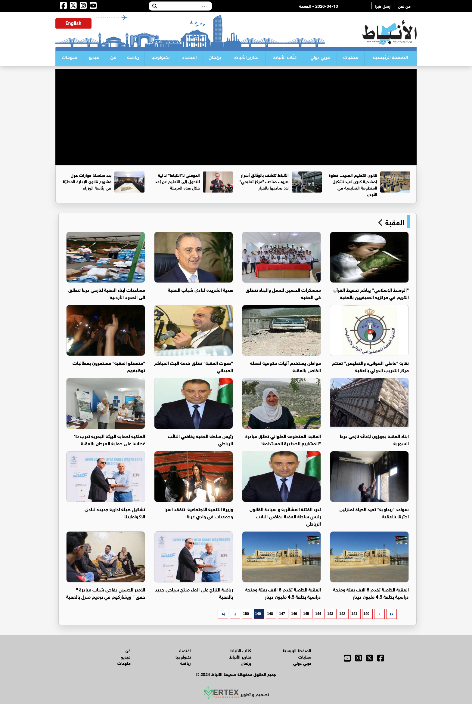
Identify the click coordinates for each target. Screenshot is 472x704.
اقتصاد (189, 58)
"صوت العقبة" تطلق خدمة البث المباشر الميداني (193, 366)
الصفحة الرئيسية (390, 58)
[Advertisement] (236, 111)
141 (354, 614)
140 (366, 614)
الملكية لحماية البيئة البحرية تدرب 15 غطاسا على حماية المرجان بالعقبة (109, 439)
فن (113, 58)
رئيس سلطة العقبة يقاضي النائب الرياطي (200, 439)
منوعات (69, 58)
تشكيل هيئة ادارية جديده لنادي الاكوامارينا (115, 512)
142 (342, 614)
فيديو (94, 58)
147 (282, 614)
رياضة (133, 58)
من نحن (404, 5)
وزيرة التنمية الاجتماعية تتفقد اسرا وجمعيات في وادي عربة (198, 512)
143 (330, 614)
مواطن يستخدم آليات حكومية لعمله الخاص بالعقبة (285, 366)
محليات (350, 58)
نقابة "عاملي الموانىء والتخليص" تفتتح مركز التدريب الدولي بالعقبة (370, 366)
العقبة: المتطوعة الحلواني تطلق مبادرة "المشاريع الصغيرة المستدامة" (283, 439)
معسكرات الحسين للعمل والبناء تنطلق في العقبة (283, 293)
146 (294, 614)
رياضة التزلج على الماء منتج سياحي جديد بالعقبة (194, 592)
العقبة (393, 221)
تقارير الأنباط (246, 58)
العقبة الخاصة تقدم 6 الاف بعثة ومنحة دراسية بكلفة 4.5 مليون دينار (371, 592)
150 (246, 614)
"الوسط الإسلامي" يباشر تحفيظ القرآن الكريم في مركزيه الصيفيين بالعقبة (371, 293)
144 (318, 614)
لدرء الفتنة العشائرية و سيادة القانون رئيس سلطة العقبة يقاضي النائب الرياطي (285, 516)
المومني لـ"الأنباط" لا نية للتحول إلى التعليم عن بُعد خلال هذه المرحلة (177, 181)
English (74, 23)
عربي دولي (320, 58)
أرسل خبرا (383, 5)
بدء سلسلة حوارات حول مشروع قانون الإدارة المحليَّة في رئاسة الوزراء (87, 181)
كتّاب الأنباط (285, 58)
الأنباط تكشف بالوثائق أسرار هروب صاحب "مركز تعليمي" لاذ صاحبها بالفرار (264, 181)
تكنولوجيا (160, 58)
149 (258, 614)
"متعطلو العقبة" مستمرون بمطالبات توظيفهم (109, 366)
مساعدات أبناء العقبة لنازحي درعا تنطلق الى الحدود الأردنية (106, 293)
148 (270, 614)
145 (306, 614)
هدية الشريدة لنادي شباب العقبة (200, 289)
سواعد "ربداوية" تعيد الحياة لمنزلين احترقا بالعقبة (374, 512)
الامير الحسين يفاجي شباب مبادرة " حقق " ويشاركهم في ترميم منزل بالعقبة (105, 592)
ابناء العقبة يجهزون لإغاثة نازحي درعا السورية (374, 439)
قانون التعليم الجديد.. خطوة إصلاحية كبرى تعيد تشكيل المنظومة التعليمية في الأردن (353, 184)
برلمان (215, 58)
